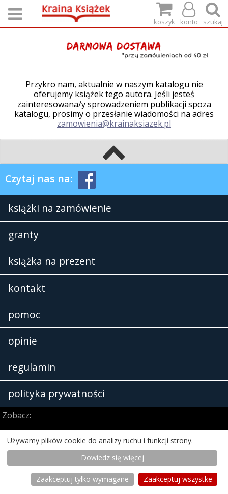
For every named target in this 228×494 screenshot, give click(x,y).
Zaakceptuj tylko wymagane (82, 479)
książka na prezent (51, 261)
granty (23, 234)
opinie (22, 341)
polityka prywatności (56, 393)
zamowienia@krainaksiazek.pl (114, 123)
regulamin (31, 367)
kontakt (26, 288)
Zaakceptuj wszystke (178, 479)
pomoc (24, 314)
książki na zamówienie (59, 208)
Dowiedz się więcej (112, 457)
